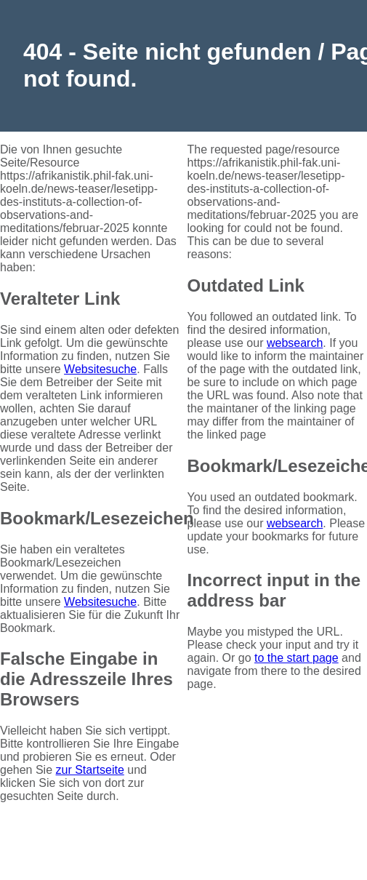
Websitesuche (100, 369)
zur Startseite (90, 770)
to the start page (296, 658)
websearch (295, 343)
